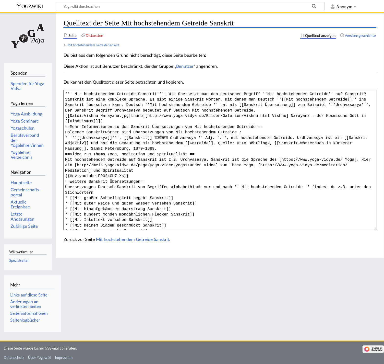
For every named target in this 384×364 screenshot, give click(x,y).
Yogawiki (29, 6)
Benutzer (185, 66)
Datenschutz (14, 357)
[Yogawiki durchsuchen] (190, 6)
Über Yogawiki (39, 357)
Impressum (64, 357)
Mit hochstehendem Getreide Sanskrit (93, 45)
